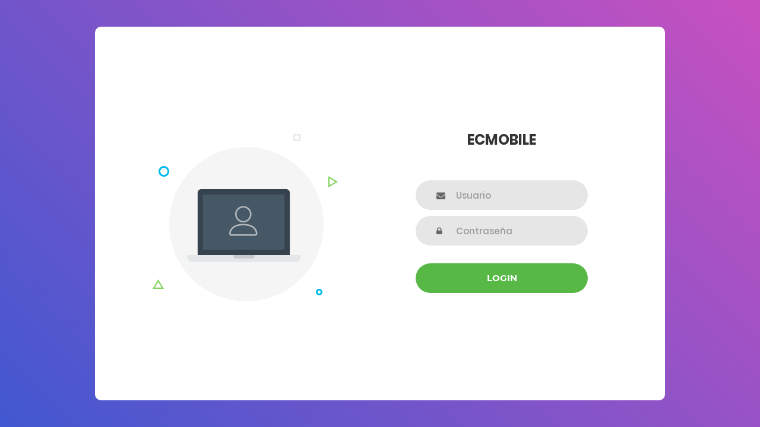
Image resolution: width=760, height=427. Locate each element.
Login (502, 277)
